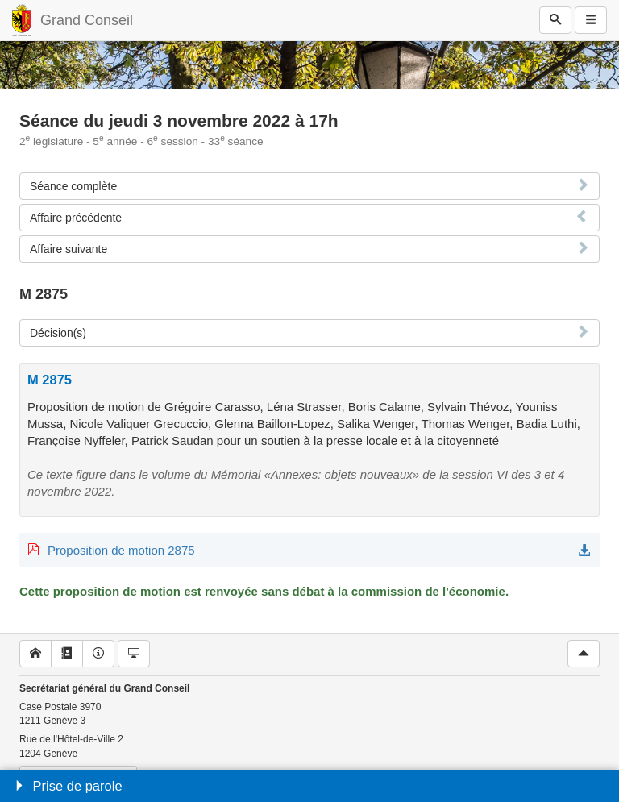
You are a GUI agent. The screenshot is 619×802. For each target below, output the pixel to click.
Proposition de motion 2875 (121, 550)
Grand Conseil (86, 20)
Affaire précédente (76, 217)
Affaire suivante (68, 249)
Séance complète (73, 186)
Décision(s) (58, 332)
